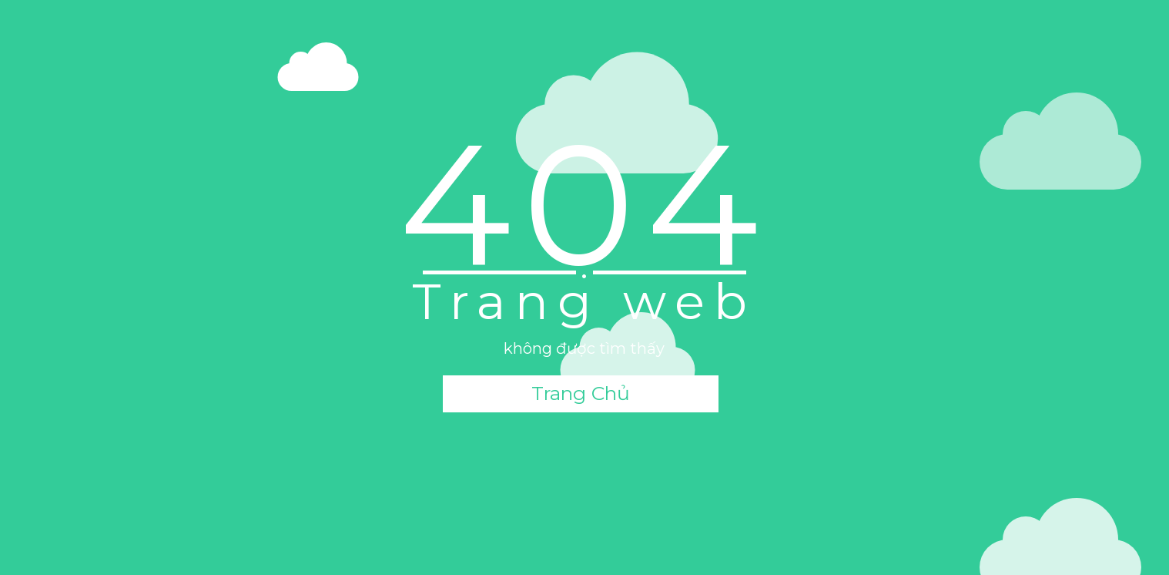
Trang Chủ (580, 393)
